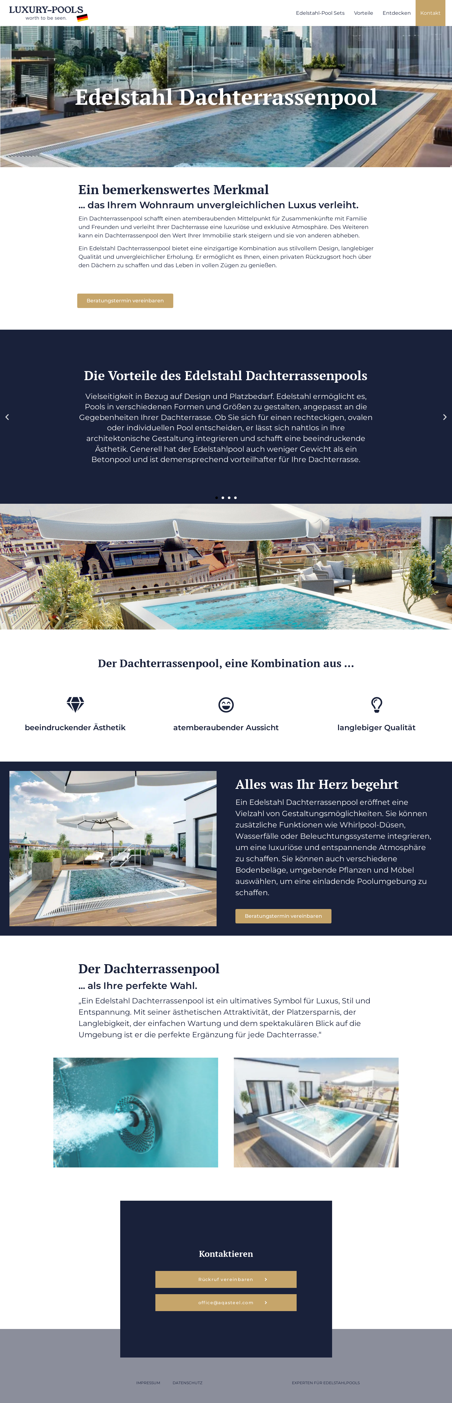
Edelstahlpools (341, 1382)
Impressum (148, 1382)
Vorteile (363, 13)
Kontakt (430, 13)
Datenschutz (187, 1382)
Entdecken (397, 13)
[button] (7, 417)
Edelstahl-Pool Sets (320, 13)
